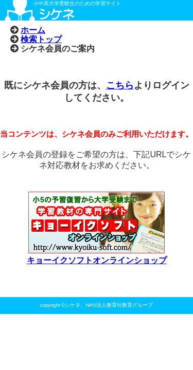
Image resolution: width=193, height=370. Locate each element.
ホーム (33, 30)
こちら (120, 85)
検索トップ (41, 39)
